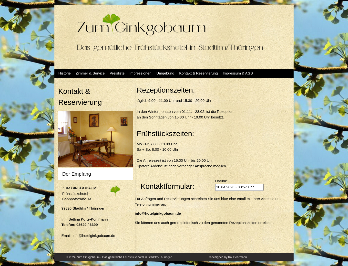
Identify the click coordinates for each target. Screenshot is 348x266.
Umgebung (165, 73)
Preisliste (117, 73)
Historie (64, 73)
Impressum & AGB (238, 73)
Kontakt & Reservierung (198, 73)
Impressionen (140, 73)
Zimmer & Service (90, 73)
